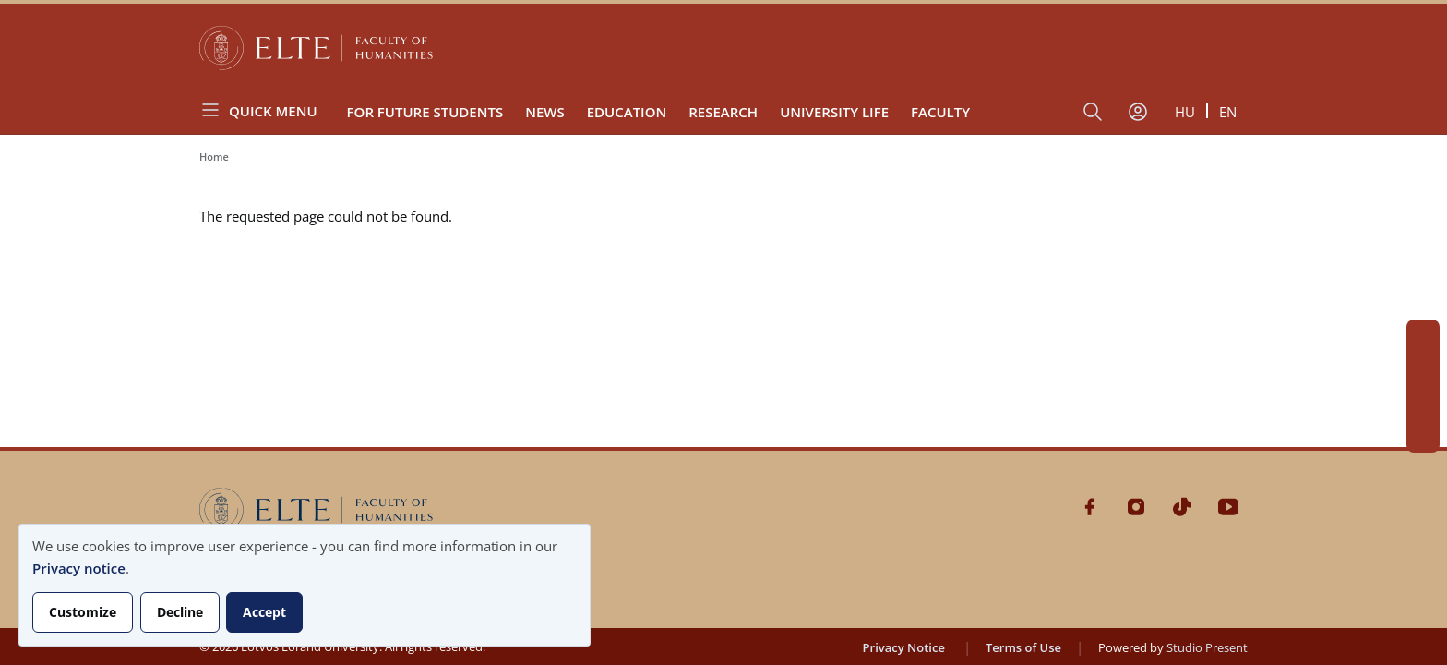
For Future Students (425, 112)
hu (1185, 112)
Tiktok (1423, 402)
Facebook (1423, 336)
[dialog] (304, 585)
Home (214, 156)
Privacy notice (79, 568)
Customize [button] (82, 612)
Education (627, 112)
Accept (264, 612)
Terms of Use (1023, 647)
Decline (180, 612)
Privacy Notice (904, 647)
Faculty (940, 112)
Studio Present (1207, 647)
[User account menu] (1137, 111)
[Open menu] (265, 110)
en (1228, 112)
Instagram (1423, 369)
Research (723, 112)
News (545, 112)
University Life (834, 112)
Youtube (1423, 436)
